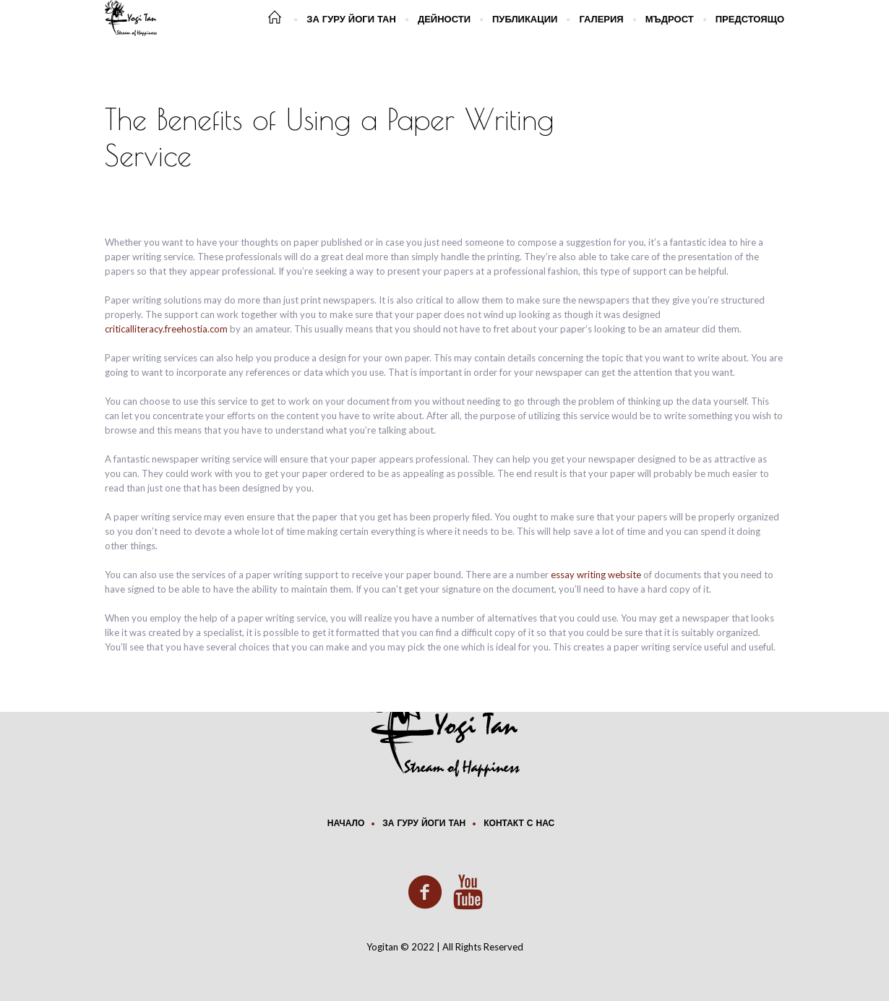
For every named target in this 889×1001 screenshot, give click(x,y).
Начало (345, 824)
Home (640, 130)
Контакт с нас (519, 824)
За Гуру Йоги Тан (423, 824)
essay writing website (596, 574)
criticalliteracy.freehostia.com (166, 329)
